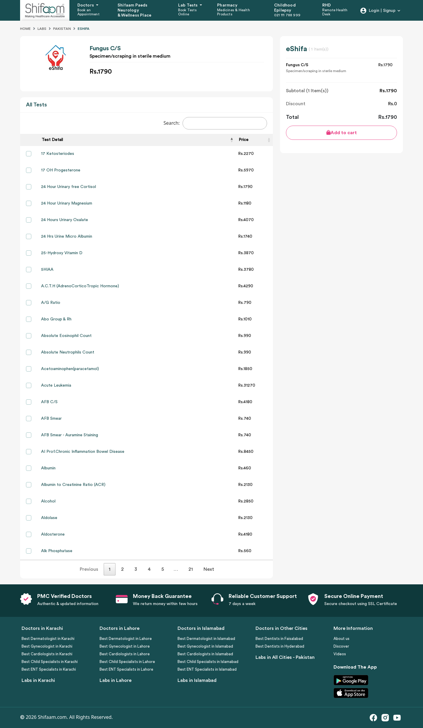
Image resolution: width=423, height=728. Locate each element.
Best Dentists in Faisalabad (279, 639)
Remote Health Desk (335, 12)
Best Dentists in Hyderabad (280, 646)
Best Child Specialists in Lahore (127, 662)
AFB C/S (49, 402)
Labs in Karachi (38, 680)
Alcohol (48, 501)
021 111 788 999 (287, 15)
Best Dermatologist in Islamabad (206, 639)
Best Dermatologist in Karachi (48, 639)
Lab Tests (188, 5)
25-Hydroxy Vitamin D (61, 253)
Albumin (48, 468)
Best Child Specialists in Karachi (50, 662)
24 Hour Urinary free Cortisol (68, 187)
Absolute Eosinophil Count (66, 336)
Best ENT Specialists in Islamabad (207, 669)
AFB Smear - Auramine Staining (69, 435)
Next (209, 569)
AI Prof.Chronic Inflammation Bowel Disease (82, 452)
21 (190, 569)
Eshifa (84, 28)
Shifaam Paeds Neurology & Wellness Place (134, 10)
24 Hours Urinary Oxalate (64, 220)
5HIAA (47, 269)
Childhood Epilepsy (285, 7)
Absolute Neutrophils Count (67, 352)
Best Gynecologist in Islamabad (205, 646)
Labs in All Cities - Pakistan (285, 657)
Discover (341, 646)
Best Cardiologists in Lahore (125, 654)
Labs (42, 28)
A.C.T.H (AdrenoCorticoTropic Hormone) (80, 286)
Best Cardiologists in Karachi (47, 654)
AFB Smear (51, 418)
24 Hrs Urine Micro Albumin (66, 236)
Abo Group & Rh (56, 319)
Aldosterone (53, 534)
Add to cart (341, 132)
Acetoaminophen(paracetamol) (70, 369)
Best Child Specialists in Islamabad (208, 662)
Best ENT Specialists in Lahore (126, 669)
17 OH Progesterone (60, 170)
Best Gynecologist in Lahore (125, 646)
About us (341, 639)
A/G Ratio (50, 303)
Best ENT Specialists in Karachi (49, 669)
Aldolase (49, 518)
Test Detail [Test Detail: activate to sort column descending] (52, 140)
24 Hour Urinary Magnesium (66, 203)
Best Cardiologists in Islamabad (205, 654)
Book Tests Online (187, 12)
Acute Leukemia (56, 385)
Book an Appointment (88, 12)
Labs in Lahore (115, 680)
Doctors (86, 5)
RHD (326, 5)
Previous (89, 569)
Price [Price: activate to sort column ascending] (243, 140)
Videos (339, 654)
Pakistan (62, 28)
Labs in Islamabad (197, 680)
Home (25, 28)
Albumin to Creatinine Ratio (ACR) (73, 485)
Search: (215, 123)
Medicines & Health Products (233, 12)
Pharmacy (227, 5)
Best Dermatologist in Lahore (126, 639)
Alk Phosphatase (56, 551)
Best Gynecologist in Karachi (47, 646)
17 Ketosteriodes (57, 154)
